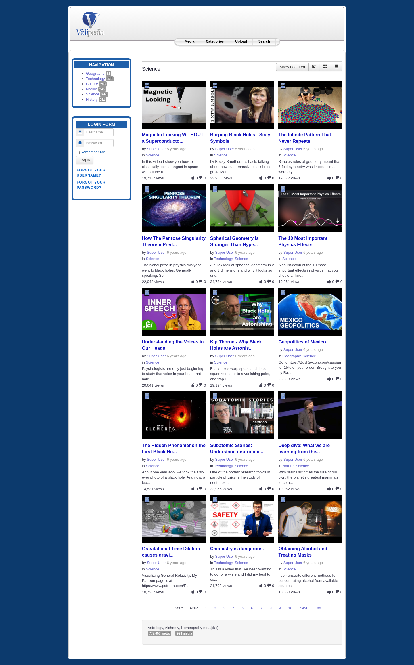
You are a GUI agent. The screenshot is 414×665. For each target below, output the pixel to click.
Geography (98, 73)
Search (264, 41)
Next (303, 608)
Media (189, 41)
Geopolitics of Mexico (302, 341)
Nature (96, 89)
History (96, 99)
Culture (96, 84)
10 (290, 608)
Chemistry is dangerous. (237, 548)
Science (97, 94)
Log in (85, 160)
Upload (241, 41)
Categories (215, 41)
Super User (156, 149)
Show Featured (292, 67)
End (318, 608)
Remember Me (92, 152)
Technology (100, 79)
